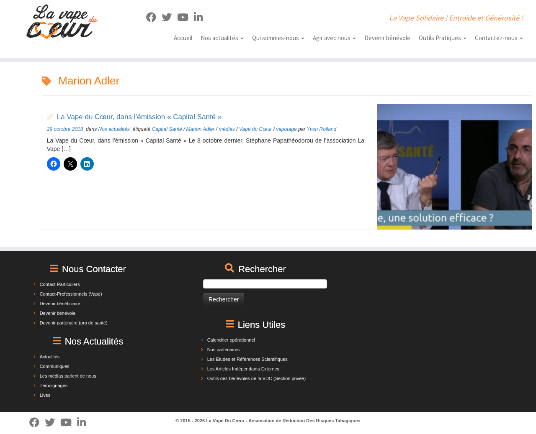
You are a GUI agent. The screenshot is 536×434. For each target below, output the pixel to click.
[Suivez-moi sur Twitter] (169, 17)
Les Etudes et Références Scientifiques (247, 359)
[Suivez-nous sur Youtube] (185, 17)
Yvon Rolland (321, 129)
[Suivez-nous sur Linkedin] (201, 17)
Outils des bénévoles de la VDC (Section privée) (256, 378)
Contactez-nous (499, 38)
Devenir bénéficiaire (60, 303)
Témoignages (54, 385)
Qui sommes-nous (278, 38)
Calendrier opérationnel (231, 339)
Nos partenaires (223, 349)
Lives (45, 395)
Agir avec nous (334, 38)
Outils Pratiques (442, 38)
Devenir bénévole (387, 38)
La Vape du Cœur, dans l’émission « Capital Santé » (139, 117)
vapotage (287, 129)
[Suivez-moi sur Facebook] (154, 17)
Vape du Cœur (256, 129)
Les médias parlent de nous (68, 375)
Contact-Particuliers (60, 284)
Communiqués (55, 366)
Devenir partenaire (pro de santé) (74, 322)
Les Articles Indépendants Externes (243, 368)
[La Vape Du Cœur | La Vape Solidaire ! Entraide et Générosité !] (62, 22)
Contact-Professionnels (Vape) (71, 293)
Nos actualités (222, 38)
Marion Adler (201, 129)
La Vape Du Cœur (225, 420)
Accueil (183, 38)
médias (227, 129)
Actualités (50, 356)
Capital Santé (167, 129)
